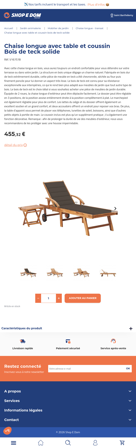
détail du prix (15, 145)
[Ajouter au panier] (83, 298)
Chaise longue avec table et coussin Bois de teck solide (38, 32)
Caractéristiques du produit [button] (21, 328)
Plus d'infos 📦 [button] (98, 5)
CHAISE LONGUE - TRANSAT (92, 28)
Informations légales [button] (68, 410)
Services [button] (68, 401)
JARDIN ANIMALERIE (31, 28)
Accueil (9, 28)
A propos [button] (68, 391)
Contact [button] (68, 420)
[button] (38, 298)
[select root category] (121, 15)
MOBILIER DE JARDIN (60, 28)
